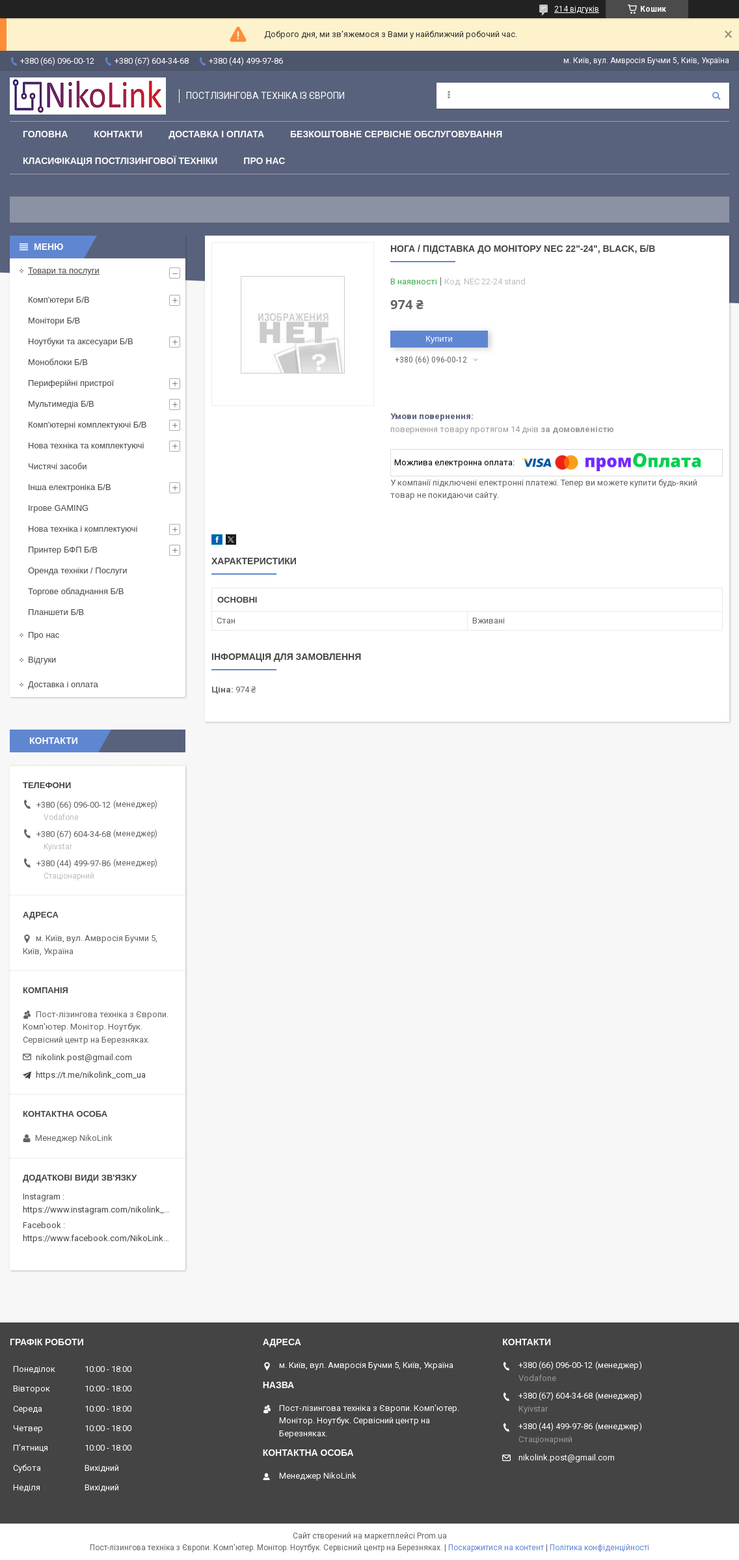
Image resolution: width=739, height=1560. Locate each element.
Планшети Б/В (56, 612)
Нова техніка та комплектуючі (86, 445)
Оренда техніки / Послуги (77, 570)
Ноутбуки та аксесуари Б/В (80, 341)
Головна (45, 134)
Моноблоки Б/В (58, 362)
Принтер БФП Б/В (63, 549)
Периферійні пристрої (71, 383)
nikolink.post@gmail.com (84, 1057)
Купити (439, 339)
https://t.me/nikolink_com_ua (91, 1075)
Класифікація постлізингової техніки (120, 161)
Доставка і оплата (216, 134)
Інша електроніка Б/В (69, 487)
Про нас (264, 161)
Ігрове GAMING (58, 508)
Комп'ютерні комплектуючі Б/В (87, 425)
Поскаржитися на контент (496, 1547)
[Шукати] (716, 96)
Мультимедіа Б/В (61, 404)
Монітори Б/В (54, 320)
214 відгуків (576, 9)
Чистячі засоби (57, 466)
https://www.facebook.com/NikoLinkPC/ (99, 1238)
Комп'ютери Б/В (59, 300)
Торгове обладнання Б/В (76, 591)
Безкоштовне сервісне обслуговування (396, 134)
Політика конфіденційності (599, 1547)
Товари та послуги (64, 270)
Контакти (118, 134)
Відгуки (42, 659)
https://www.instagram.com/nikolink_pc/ (100, 1209)
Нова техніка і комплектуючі (82, 529)
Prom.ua (432, 1535)
